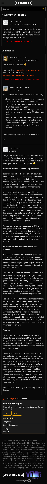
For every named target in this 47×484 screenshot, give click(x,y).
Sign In (4, 398)
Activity (5, 428)
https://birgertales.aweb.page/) (29, 70)
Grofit (11, 148)
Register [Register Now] (17, 413)
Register (13, 398)
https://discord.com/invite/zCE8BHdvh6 (18, 75)
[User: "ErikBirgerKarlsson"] (5, 58)
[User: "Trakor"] (5, 22)
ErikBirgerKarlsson (15, 57)
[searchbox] (23, 9)
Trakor (11, 21)
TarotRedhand (14, 87)
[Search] (43, 9)
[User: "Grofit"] (5, 149)
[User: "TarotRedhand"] (5, 88)
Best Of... (6, 432)
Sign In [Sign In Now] (7, 413)
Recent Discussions (10, 425)
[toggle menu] (3, 3)
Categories (7, 421)
